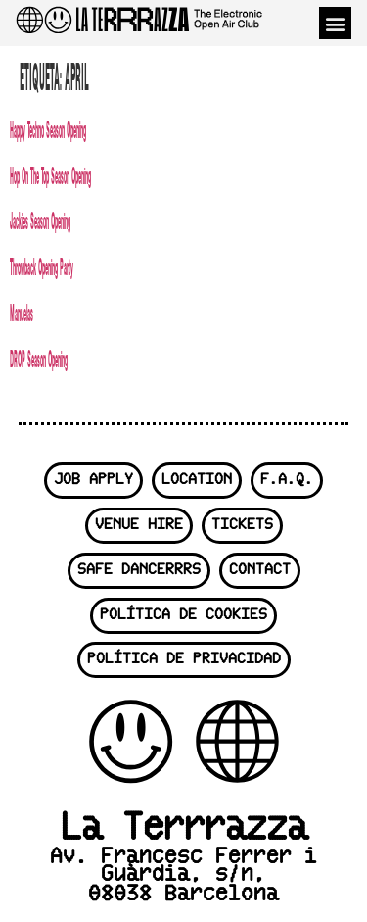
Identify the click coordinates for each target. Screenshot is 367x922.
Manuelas (21, 312)
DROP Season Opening (39, 358)
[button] (335, 23)
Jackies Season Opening (40, 220)
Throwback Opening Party (41, 266)
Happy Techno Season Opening (48, 129)
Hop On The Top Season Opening (50, 175)
